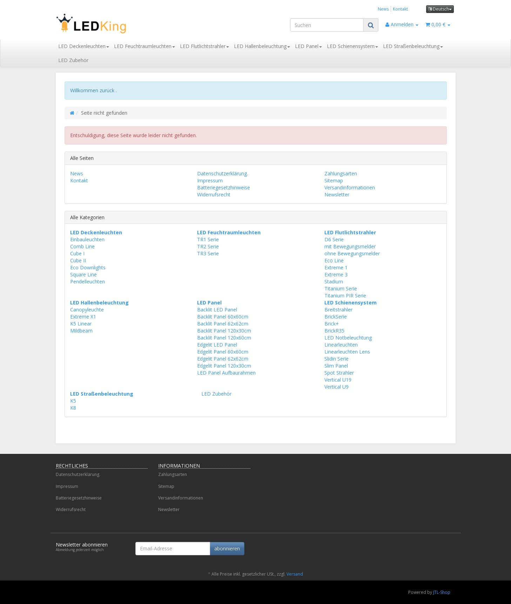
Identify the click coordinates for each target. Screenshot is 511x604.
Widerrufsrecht (213, 194)
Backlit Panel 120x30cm (224, 330)
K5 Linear (81, 323)
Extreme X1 (83, 316)
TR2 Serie (208, 246)
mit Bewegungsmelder (350, 246)
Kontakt (400, 9)
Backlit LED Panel (217, 309)
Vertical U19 (337, 379)
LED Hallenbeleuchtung (262, 46)
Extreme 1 (336, 267)
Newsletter (336, 194)
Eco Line (334, 260)
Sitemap (333, 180)
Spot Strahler (339, 372)
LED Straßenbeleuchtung (413, 46)
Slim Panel (336, 365)
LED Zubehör (73, 60)
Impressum (210, 180)
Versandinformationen (349, 187)
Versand (295, 574)
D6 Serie (334, 239)
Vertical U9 (336, 386)
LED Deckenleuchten (83, 46)
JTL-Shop (441, 592)
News (383, 9)
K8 (73, 407)
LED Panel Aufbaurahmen (226, 372)
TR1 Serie (208, 239)
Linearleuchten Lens (347, 351)
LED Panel (308, 46)
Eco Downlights (88, 267)
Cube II (78, 260)
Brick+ (331, 323)
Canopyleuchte (87, 309)
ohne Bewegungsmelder (352, 253)
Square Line (83, 274)
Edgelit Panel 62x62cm (222, 358)
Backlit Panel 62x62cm (222, 323)
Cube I (77, 253)
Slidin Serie (336, 358)
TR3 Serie (208, 253)
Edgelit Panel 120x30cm (224, 365)
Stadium (333, 281)
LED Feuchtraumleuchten (144, 46)
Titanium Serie (340, 288)
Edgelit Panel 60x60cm (222, 351)
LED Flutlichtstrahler (204, 46)
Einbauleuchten (87, 239)
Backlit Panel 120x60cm (224, 337)
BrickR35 (334, 330)
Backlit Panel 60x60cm (222, 316)
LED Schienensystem (352, 46)
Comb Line (82, 246)
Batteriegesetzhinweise (223, 187)
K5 (73, 400)
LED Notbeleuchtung (348, 337)
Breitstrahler (338, 309)
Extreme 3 (336, 274)
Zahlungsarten (340, 173)
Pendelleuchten (87, 281)
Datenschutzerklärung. (222, 173)
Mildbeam (81, 330)
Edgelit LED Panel (217, 344)
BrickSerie (335, 316)
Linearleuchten (341, 344)
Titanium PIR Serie (345, 295)
